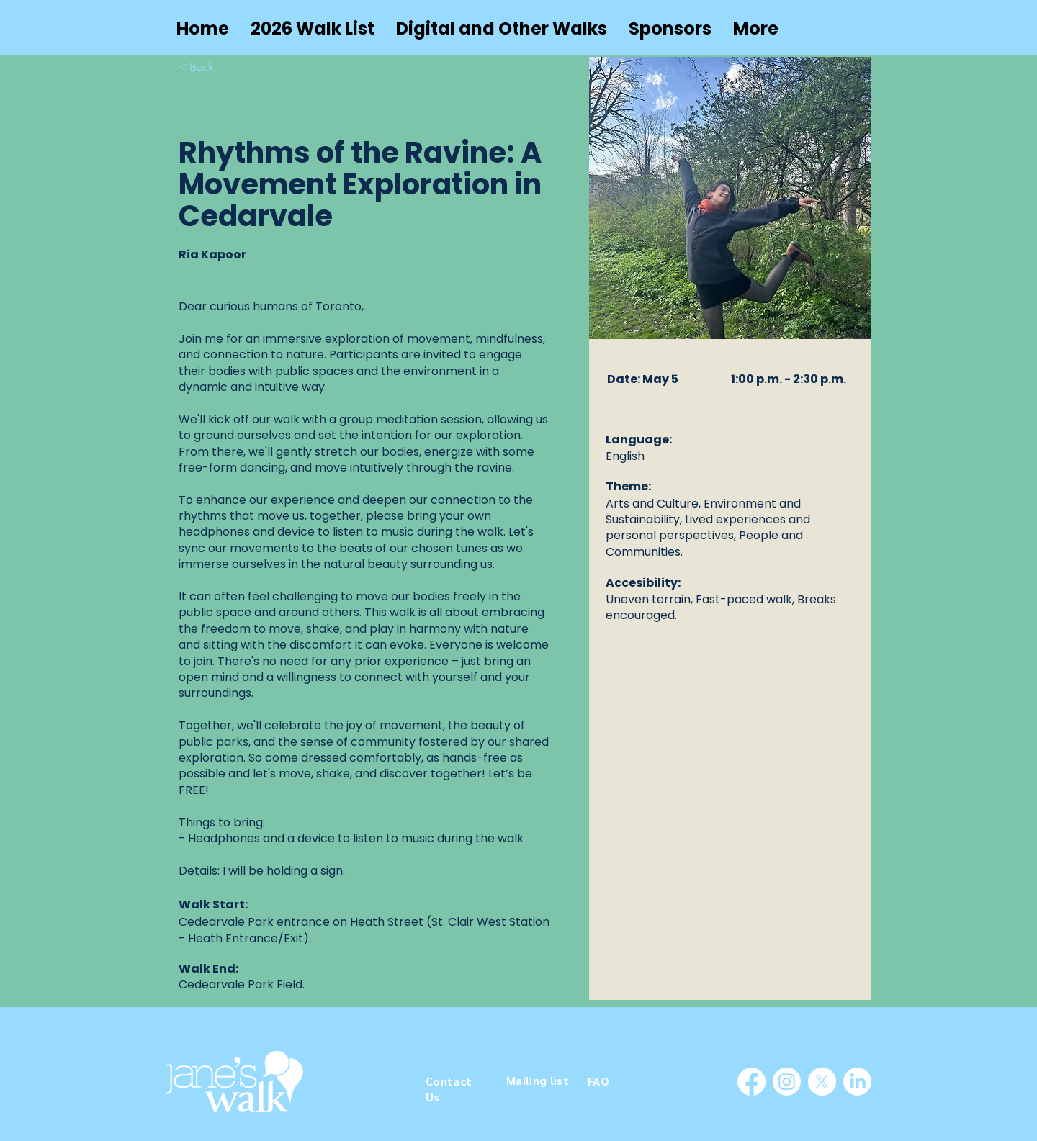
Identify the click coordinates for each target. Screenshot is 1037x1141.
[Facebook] (751, 1082)
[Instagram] (787, 1082)
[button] (501, 29)
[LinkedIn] (857, 1082)
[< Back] (207, 67)
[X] (822, 1082)
